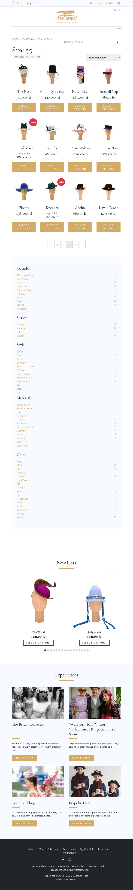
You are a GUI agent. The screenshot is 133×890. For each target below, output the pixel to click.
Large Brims (23, 373)
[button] (118, 571)
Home (15, 38)
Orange (21, 487)
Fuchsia (21, 472)
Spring (20, 324)
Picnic (20, 297)
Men (41, 849)
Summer (21, 328)
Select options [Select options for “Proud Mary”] (24, 167)
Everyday (22, 286)
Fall (18, 331)
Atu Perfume (70, 852)
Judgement (94, 632)
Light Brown (23, 480)
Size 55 (39, 38)
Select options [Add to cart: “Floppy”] (24, 227)
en (115, 10)
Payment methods (98, 866)
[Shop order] (103, 57)
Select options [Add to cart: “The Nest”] (24, 107)
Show (20, 301)
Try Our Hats (87, 849)
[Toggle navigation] (119, 30)
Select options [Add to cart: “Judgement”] (94, 642)
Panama (21, 419)
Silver (20, 502)
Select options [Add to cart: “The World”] (38, 642)
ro (119, 10)
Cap (19, 355)
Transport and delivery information (70, 869)
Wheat (20, 513)
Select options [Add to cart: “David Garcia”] (108, 227)
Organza (21, 415)
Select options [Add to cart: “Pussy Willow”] (80, 167)
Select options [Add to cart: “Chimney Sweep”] (52, 107)
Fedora (20, 370)
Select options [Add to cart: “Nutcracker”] (80, 107)
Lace (19, 412)
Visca (19, 441)
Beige (20, 461)
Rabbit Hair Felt (25, 427)
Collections (53, 849)
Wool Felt (22, 445)
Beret (20, 351)
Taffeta (21, 438)
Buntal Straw (23, 404)
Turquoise (22, 509)
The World (38, 632)
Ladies (31, 849)
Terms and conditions (42, 866)
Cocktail (21, 282)
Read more (24, 757)
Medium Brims (24, 377)
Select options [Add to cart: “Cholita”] (80, 227)
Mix (19, 483)
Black (19, 465)
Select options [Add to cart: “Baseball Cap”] (108, 107)
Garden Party (24, 289)
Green (20, 476)
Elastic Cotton (24, 408)
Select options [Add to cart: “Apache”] (52, 167)
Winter (20, 335)
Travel (20, 304)
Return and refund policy (71, 866)
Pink (19, 491)
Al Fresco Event (25, 275)
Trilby (20, 388)
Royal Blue (22, 498)
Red (19, 494)
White (20, 517)
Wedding (21, 308)
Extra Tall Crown (26, 366)
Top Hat (21, 385)
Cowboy (21, 362)
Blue (19, 469)
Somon (20, 506)
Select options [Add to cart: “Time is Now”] (108, 167)
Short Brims (23, 381)
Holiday (21, 293)
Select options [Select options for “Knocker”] (52, 227)
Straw (20, 434)
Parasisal (22, 423)
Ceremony (22, 278)
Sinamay (21, 430)
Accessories (69, 849)
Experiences (105, 849)
